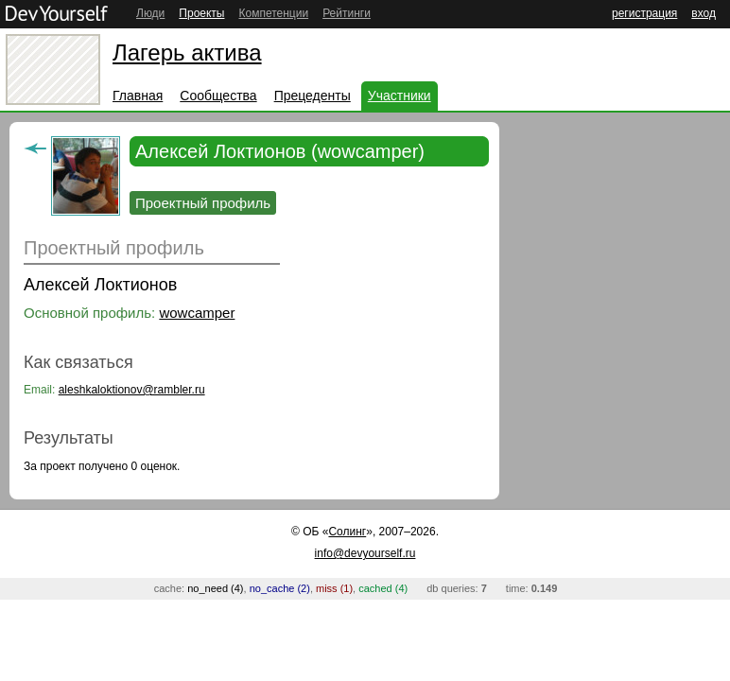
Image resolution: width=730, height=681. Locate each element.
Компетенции (273, 13)
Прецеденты (312, 95)
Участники (399, 95)
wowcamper (197, 313)
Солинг (347, 531)
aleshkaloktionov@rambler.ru (132, 389)
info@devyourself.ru (365, 553)
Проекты (201, 13)
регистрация (644, 13)
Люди (150, 13)
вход (703, 13)
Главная (138, 95)
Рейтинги (346, 13)
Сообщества (218, 95)
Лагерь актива (187, 52)
